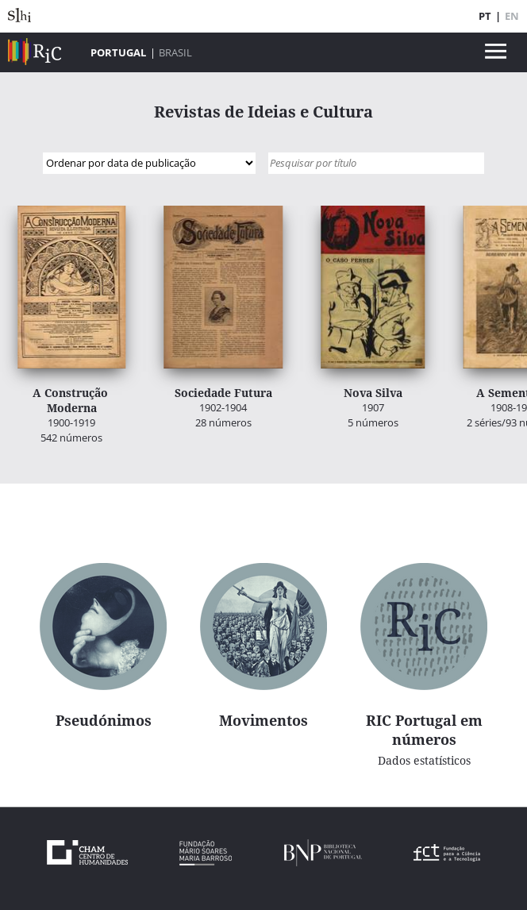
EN (512, 16)
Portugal (118, 52)
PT (485, 16)
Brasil (175, 52)
